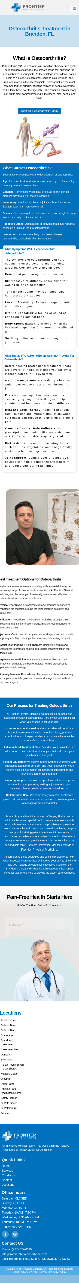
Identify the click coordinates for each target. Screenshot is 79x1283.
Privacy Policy (57, 1262)
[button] (74, 9)
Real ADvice (39, 1262)
